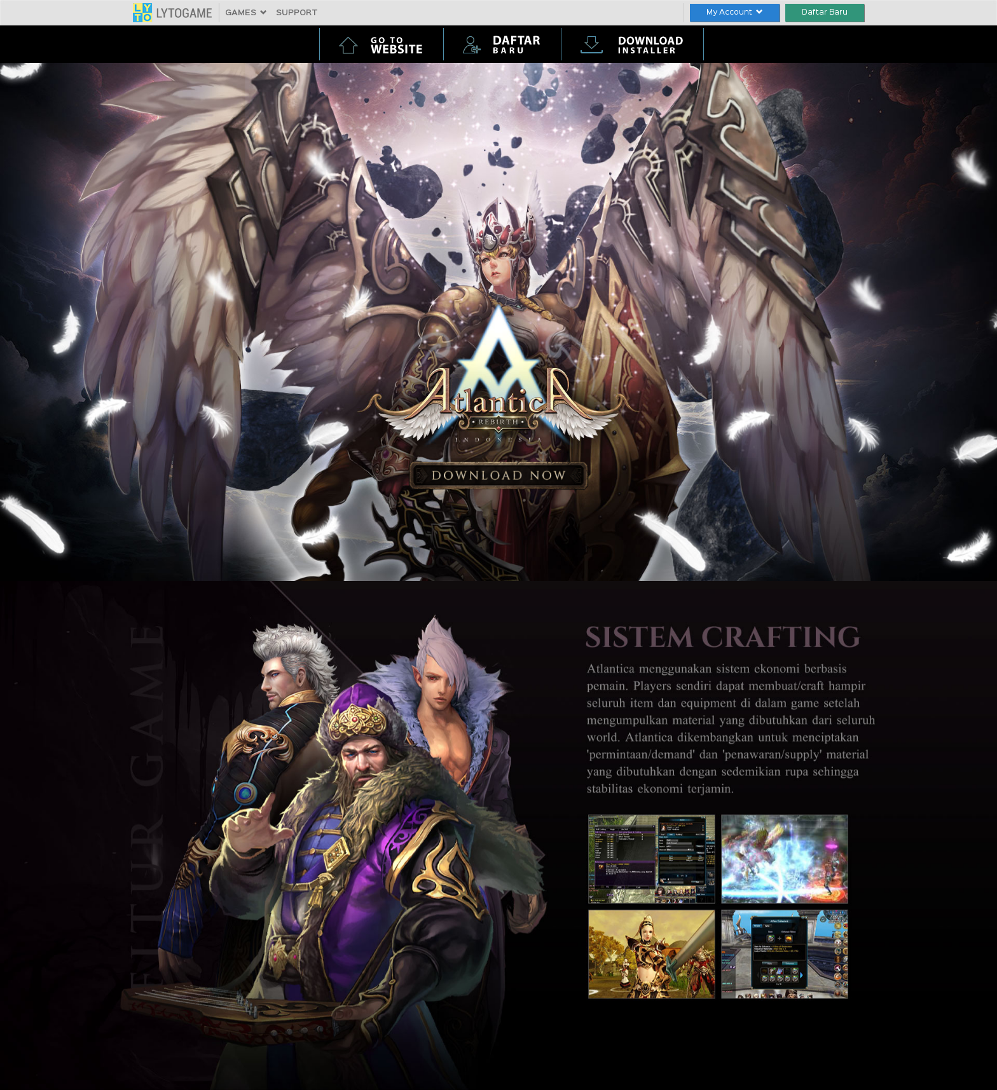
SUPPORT (297, 13)
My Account (734, 12)
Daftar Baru (825, 12)
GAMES (246, 13)
